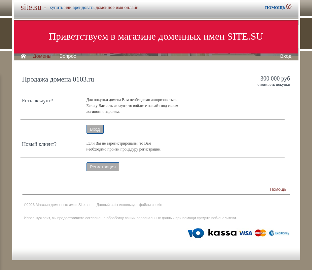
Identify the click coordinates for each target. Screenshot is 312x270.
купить (56, 7)
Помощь (278, 189)
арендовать (83, 7)
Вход (286, 56)
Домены (42, 56)
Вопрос (67, 56)
